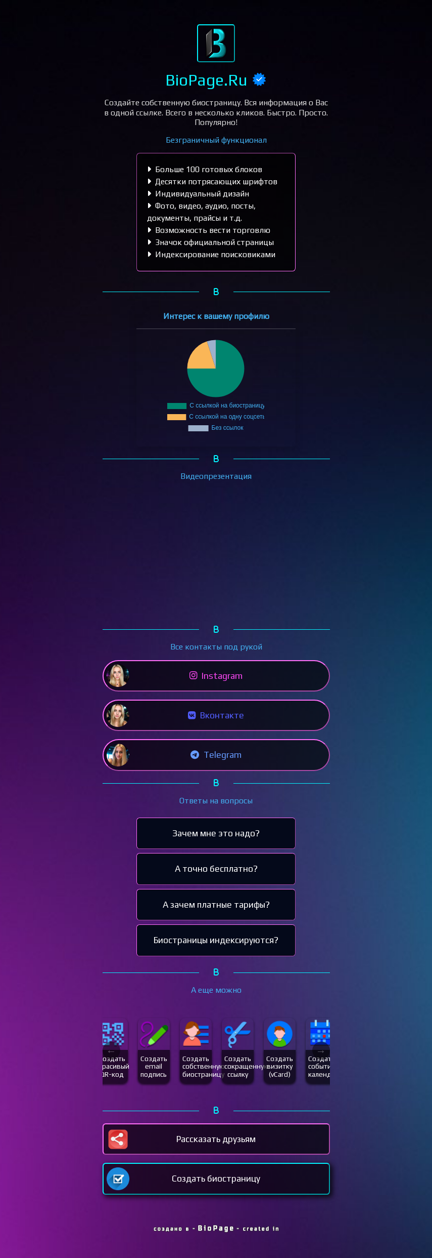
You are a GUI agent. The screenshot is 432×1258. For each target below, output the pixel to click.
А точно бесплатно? (216, 869)
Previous (111, 1051)
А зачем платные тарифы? (216, 905)
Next (321, 1051)
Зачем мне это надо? (216, 833)
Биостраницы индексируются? (216, 940)
